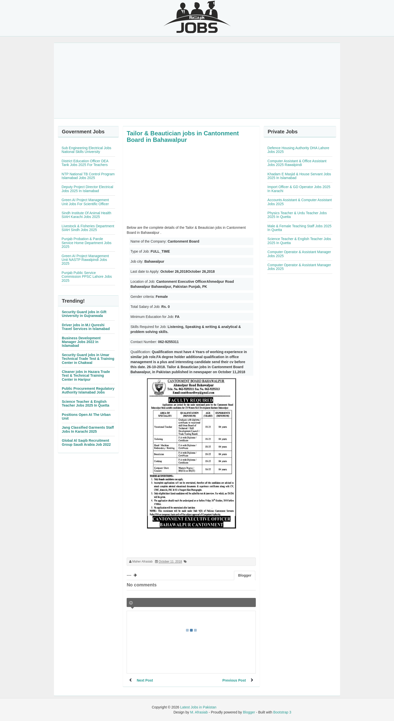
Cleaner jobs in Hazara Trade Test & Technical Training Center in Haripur (86, 375)
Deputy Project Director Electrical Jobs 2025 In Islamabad (87, 189)
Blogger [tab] (244, 575)
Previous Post (234, 680)
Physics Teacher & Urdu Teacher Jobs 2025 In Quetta (297, 215)
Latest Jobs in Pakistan (198, 707)
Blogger (249, 712)
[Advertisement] (197, 80)
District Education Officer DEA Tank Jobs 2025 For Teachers (85, 163)
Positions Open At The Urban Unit (86, 416)
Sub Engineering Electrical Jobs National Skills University (86, 150)
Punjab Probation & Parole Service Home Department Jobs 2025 (86, 243)
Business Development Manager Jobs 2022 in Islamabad (81, 342)
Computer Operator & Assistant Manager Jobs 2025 (299, 254)
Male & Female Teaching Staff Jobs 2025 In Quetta (299, 228)
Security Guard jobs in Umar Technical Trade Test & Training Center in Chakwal (88, 359)
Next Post (145, 680)
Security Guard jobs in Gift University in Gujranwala (84, 314)
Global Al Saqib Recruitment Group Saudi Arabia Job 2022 (86, 442)
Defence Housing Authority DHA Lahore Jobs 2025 (298, 150)
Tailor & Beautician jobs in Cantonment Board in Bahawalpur (183, 136)
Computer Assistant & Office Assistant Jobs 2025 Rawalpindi (296, 163)
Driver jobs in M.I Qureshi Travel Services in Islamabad (86, 327)
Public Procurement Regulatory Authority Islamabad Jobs (88, 390)
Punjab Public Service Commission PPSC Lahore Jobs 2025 (87, 277)
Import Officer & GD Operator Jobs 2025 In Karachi (298, 189)
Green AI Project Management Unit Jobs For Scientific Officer (85, 202)
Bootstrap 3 (282, 712)
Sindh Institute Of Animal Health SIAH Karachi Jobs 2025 (86, 215)
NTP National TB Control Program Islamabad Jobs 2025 (88, 176)
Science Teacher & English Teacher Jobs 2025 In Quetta (85, 403)
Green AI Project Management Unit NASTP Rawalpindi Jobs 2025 (85, 260)
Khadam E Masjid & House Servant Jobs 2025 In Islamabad (299, 176)
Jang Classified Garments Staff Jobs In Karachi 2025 (88, 429)
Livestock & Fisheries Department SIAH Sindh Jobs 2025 (88, 228)
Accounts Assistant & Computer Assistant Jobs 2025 (299, 202)
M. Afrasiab (199, 712)
